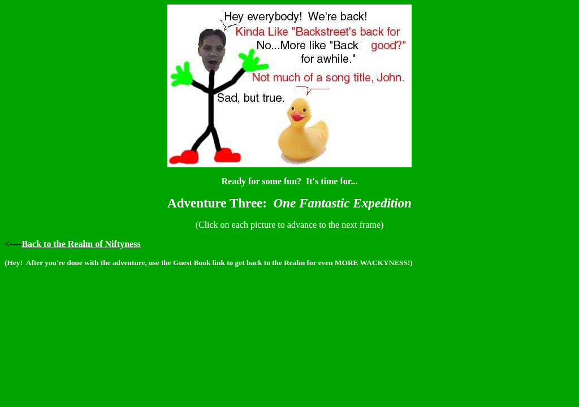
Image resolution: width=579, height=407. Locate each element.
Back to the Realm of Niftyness (80, 244)
